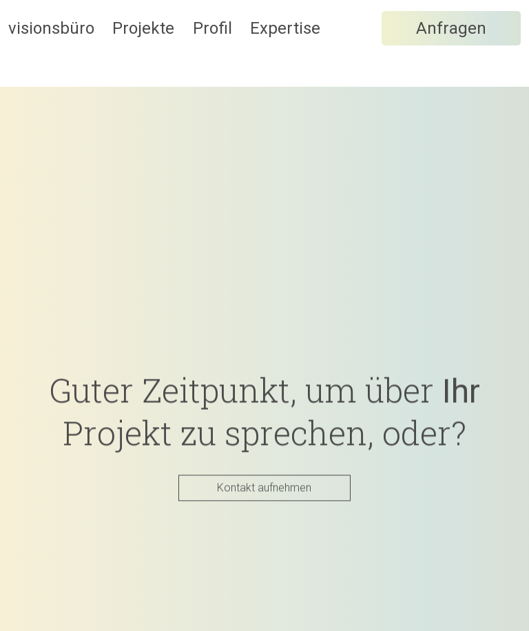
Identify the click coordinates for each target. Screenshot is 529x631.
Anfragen (451, 115)
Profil (280, 49)
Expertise (388, 49)
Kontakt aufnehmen (264, 488)
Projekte (178, 49)
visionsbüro (51, 49)
